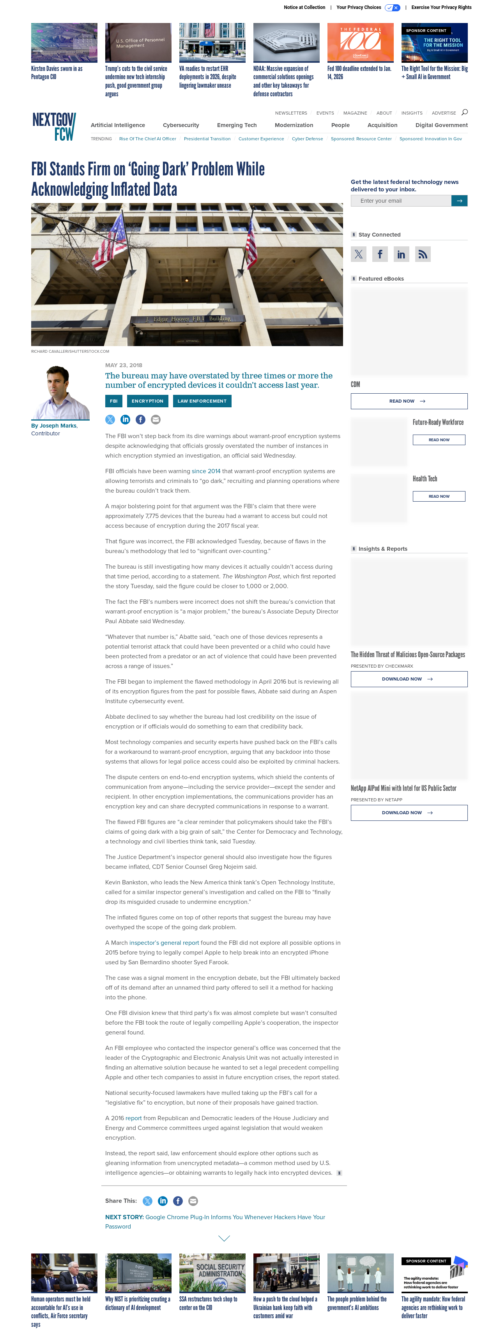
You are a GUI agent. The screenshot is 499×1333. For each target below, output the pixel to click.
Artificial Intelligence (118, 125)
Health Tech (425, 478)
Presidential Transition (207, 138)
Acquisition (383, 125)
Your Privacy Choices (368, 7)
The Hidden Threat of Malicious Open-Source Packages (408, 654)
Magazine (355, 113)
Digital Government (442, 125)
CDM (355, 384)
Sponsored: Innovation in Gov (431, 138)
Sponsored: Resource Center (361, 138)
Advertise (444, 113)
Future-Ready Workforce (438, 422)
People (340, 125)
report (133, 1118)
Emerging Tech (237, 125)
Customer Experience (261, 138)
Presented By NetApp (376, 799)
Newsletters (291, 113)
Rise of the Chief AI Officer (147, 138)
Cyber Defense (307, 138)
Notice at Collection (304, 7)
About (384, 113)
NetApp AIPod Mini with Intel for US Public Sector (404, 788)
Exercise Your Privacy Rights (442, 7)
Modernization (294, 125)
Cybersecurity (181, 125)
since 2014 (205, 471)
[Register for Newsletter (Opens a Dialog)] (459, 200)
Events (325, 113)
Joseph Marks (58, 425)
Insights (412, 113)
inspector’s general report (163, 942)
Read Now (409, 401)
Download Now (409, 679)
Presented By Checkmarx (382, 666)
